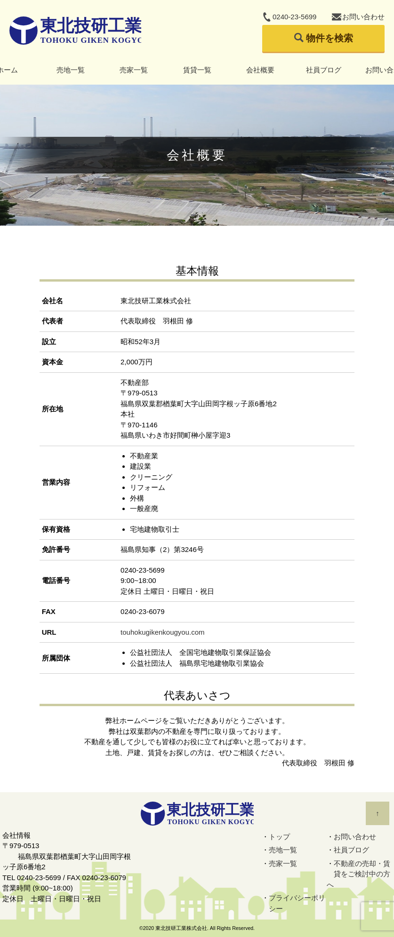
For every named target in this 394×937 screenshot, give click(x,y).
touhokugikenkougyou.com (162, 632)
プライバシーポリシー (297, 903)
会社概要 (260, 70)
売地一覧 (70, 70)
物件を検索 (329, 38)
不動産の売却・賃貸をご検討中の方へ (358, 874)
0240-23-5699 (294, 17)
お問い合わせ (363, 17)
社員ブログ (323, 70)
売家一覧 (134, 70)
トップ (279, 837)
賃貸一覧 (197, 70)
